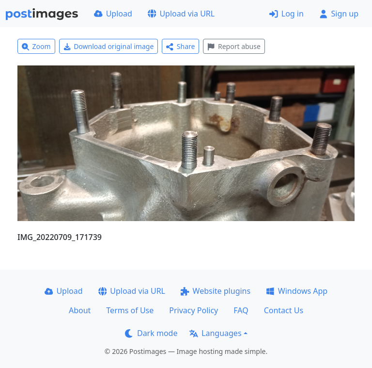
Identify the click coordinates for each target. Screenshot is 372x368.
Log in (286, 13)
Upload (113, 13)
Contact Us (283, 310)
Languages (215, 333)
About (80, 310)
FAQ (240, 310)
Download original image (108, 46)
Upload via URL (181, 13)
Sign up (338, 13)
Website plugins (215, 291)
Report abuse (233, 46)
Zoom (36, 46)
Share (180, 46)
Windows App (296, 291)
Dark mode (151, 333)
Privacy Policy (193, 310)
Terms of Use (130, 310)
